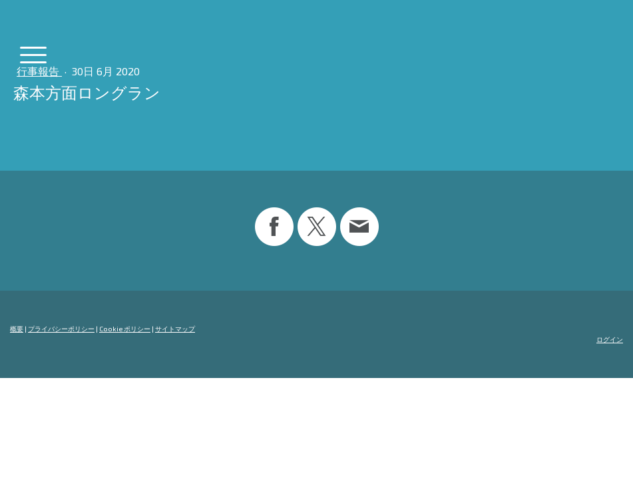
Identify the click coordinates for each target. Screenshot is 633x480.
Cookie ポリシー (124, 329)
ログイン (609, 339)
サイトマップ (175, 329)
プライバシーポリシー (61, 329)
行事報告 (39, 71)
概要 (16, 329)
